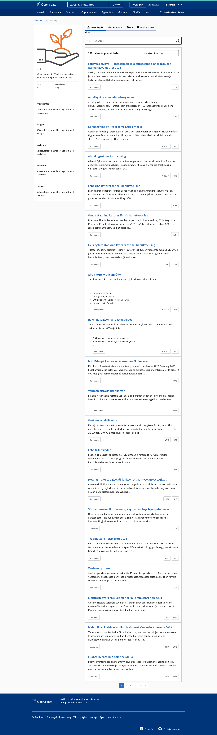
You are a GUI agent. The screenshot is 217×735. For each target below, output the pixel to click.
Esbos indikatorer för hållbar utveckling (114, 186)
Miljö (56, 20)
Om (130, 27)
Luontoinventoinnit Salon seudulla (110, 657)
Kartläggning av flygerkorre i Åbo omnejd (115, 127)
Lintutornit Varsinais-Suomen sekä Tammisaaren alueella (125, 598)
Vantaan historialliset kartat (106, 391)
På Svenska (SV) (173, 4)
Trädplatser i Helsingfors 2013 (107, 539)
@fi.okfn (146, 729)
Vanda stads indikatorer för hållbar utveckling (118, 215)
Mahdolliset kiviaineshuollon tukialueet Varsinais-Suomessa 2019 (130, 627)
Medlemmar (115, 27)
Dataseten (55, 12)
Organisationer (89, 12)
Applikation (107, 12)
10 (140, 685)
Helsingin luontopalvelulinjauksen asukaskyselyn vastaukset (127, 479)
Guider (123, 12)
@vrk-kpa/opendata (170, 729)
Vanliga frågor (97, 717)
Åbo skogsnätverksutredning (107, 156)
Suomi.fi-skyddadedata (173, 12)
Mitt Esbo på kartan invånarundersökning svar (118, 361)
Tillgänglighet (80, 717)
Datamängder (95, 27)
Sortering (148, 53)
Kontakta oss (114, 717)
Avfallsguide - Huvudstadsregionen (111, 97)
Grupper (48, 20)
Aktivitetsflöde (145, 27)
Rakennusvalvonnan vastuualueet (110, 319)
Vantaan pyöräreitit (101, 568)
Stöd (136, 12)
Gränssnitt (71, 12)
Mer (148, 12)
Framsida (38, 20)
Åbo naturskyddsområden (105, 274)
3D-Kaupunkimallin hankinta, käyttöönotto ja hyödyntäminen (128, 509)
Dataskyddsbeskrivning (59, 717)
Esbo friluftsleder (99, 450)
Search (116, 4)
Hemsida (40, 12)
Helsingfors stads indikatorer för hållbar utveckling (121, 245)
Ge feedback (38, 717)
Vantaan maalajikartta (102, 420)
